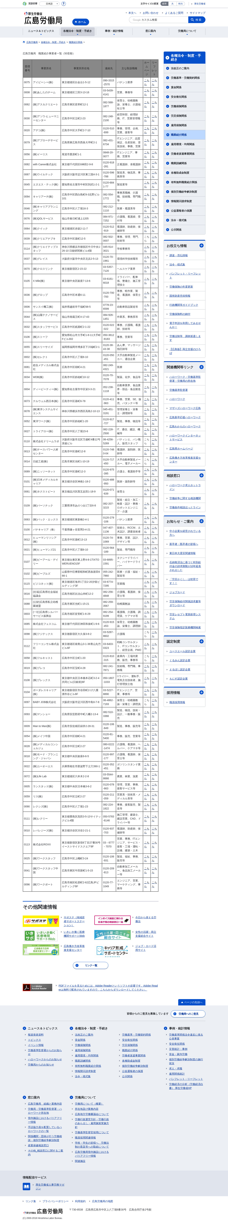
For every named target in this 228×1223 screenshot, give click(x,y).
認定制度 (185, 641)
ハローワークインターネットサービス (185, 437)
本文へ (132, 13)
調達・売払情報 (178, 255)
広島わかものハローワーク (185, 426)
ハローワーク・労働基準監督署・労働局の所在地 (185, 378)
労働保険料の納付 (179, 313)
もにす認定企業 (178, 678)
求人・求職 (175, 1068)
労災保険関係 (179, 115)
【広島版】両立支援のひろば (185, 351)
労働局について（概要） (89, 1103)
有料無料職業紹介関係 (184, 182)
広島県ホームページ (181, 448)
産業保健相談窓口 (38, 1145)
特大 (180, 3)
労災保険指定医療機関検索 (185, 627)
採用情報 (185, 692)
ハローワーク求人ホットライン (185, 487)
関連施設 (80, 1161)
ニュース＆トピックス (43, 1028)
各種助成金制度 (180, 172)
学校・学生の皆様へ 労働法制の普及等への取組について (92, 1144)
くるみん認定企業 (179, 660)
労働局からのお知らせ (41, 1064)
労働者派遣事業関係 (182, 153)
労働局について (85, 1097)
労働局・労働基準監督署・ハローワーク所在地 (45, 1110)
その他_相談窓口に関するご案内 (45, 1152)
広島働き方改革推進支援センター (185, 459)
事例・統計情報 (179, 1028)
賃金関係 (176, 87)
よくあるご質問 (174, 13)
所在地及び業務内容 (86, 1108)
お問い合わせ (150, 13)
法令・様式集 (179, 220)
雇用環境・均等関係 (182, 144)
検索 (199, 19)
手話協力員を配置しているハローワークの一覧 (45, 1129)
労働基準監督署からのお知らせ (45, 1052)
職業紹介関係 (179, 134)
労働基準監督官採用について (92, 1132)
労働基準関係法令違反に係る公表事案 (186, 1036)
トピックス (34, 1039)
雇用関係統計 (177, 1073)
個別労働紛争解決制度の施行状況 (186, 1061)
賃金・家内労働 (178, 1054)
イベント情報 (36, 1045)
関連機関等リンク (185, 367)
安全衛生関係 (179, 96)
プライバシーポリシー (56, 1201)
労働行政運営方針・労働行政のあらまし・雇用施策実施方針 (92, 1123)
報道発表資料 (36, 1034)
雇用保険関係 (179, 125)
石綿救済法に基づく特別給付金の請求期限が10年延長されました (185, 566)
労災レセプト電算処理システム (185, 616)
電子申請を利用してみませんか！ (185, 325)
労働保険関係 (179, 106)
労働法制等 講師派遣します (185, 338)
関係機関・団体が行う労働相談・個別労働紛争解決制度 (45, 1138)
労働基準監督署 (178, 389)
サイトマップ (197, 13)
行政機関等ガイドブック (183, 304)
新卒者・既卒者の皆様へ (183, 544)
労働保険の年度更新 (181, 286)
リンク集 (31, 1201)
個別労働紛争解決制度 (184, 191)
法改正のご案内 (180, 68)
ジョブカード (177, 592)
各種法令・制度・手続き (186, 58)
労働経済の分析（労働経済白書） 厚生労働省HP (186, 1086)
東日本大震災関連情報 (182, 553)
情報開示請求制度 (181, 201)
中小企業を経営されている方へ (185, 533)
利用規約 (80, 1201)
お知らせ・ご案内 (185, 521)
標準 (164, 3)
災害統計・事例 (178, 1048)
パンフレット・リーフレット (185, 275)
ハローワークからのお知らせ (45, 1059)
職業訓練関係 (179, 163)
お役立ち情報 (185, 245)
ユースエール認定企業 (182, 651)
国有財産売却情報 (179, 295)
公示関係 (176, 229)
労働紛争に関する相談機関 (185, 498)
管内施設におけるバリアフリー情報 (45, 1120)
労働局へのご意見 (188, 1013)
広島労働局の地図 (102, 1201)
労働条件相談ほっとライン (185, 507)
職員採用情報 (177, 702)
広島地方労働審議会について (92, 1114)
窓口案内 (34, 1097)
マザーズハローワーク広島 (185, 408)
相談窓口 (185, 475)
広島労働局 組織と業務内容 (45, 1103)
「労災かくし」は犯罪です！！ (183, 581)
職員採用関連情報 (85, 1137)
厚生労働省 (199, 3)
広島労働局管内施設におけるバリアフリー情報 (92, 1153)
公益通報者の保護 (181, 210)
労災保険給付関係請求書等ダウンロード (185, 603)
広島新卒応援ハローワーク (185, 417)
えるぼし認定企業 (179, 669)
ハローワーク (177, 399)
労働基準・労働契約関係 (185, 77)
